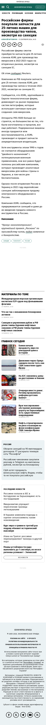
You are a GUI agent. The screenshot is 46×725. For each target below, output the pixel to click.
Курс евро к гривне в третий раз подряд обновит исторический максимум (21, 528)
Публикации (17, 13)
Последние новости (14, 489)
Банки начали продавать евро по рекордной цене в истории (29, 349)
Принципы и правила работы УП (23, 647)
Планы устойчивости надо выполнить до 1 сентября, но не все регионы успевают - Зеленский (22, 550)
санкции (6, 241)
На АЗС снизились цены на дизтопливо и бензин (31, 377)
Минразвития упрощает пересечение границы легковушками (16, 507)
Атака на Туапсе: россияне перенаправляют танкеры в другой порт (23, 539)
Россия (27, 241)
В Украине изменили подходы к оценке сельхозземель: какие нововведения (20, 517)
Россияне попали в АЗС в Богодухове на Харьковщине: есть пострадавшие (22, 496)
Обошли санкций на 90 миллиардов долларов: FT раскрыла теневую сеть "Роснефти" (22, 451)
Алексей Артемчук (9, 39)
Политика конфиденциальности (23, 641)
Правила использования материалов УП (23, 644)
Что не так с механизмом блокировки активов (21, 313)
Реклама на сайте (17, 638)
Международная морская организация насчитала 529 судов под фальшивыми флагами (22, 301)
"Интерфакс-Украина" (32, 662)
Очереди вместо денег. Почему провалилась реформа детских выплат (31, 394)
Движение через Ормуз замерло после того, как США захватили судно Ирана (31, 364)
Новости (6, 13)
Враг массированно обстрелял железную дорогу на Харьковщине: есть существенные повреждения (32, 410)
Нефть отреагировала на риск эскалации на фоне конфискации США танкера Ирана (31, 427)
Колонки (29, 13)
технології (16, 241)
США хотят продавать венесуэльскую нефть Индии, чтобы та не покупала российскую (22, 473)
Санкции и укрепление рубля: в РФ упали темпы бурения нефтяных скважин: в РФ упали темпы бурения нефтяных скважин (20, 326)
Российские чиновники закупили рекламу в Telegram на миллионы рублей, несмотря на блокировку (21, 462)
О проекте (31, 638)
